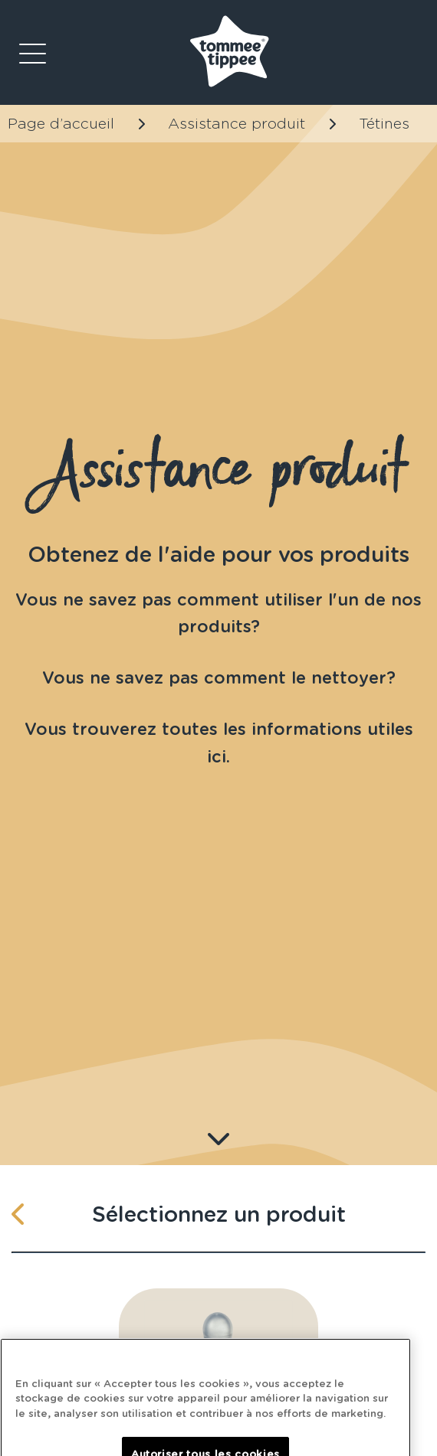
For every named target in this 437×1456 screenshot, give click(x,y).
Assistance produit (236, 123)
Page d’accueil (61, 123)
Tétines (384, 123)
